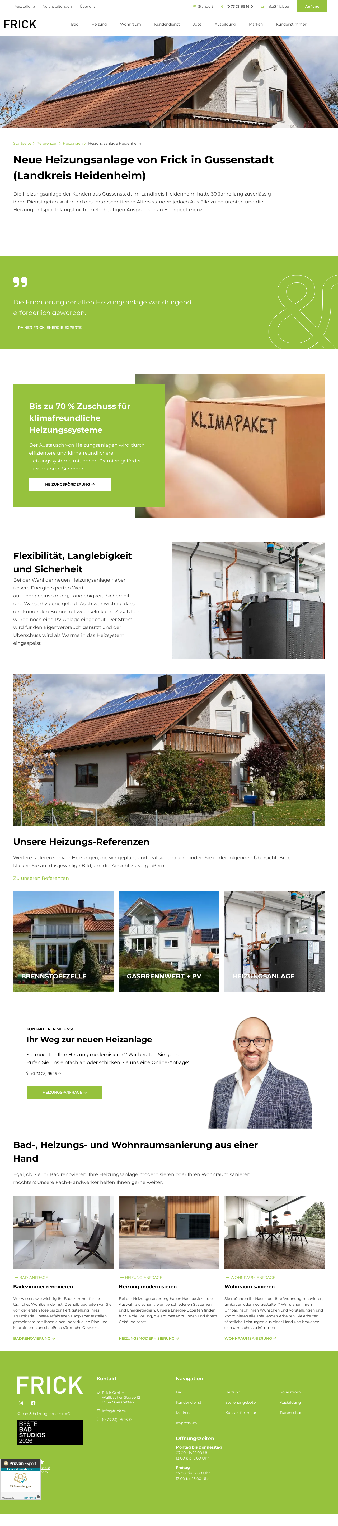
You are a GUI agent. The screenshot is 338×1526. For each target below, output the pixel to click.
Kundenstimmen (291, 24)
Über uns (87, 6)
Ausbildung (225, 24)
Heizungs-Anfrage (62, 1092)
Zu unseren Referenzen (41, 878)
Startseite (22, 143)
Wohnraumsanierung (248, 1338)
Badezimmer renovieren (43, 1287)
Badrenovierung (31, 1338)
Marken (256, 24)
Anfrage (312, 6)
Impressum (186, 1423)
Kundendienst (167, 24)
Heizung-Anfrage (141, 1277)
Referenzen (47, 143)
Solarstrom (290, 1392)
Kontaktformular (240, 1412)
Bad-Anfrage (31, 1277)
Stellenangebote (240, 1402)
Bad (74, 24)
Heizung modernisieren (148, 1287)
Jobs (197, 24)
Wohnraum (130, 24)
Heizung (99, 24)
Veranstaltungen (57, 6)
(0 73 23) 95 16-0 (237, 6)
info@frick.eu (275, 6)
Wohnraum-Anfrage (250, 1277)
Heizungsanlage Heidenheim (114, 143)
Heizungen (73, 143)
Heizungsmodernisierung (147, 1338)
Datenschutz (291, 1412)
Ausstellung (25, 6)
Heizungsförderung (67, 484)
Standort (203, 6)
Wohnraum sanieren (249, 1287)
